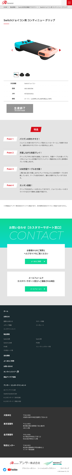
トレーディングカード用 (43, 346)
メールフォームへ (36, 289)
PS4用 (5, 346)
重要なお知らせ (8, 321)
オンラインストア (10, 372)
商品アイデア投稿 (10, 377)
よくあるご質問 (36, 261)
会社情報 (7, 355)
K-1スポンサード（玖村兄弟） (13, 397)
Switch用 (39, 339)
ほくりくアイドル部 (10, 390)
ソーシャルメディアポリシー (47, 468)
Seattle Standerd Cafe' (10, 394)
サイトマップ (65, 468)
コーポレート (40, 325)
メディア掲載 (8, 325)
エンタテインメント (10, 329)
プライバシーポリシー (29, 468)
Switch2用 (7, 339)
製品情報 (7, 334)
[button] (60, 50)
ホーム (6, 311)
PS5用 (38, 343)
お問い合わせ (8, 366)
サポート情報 (40, 321)
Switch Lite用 (8, 343)
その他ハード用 (8, 350)
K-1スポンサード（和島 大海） (13, 401)
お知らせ (7, 316)
